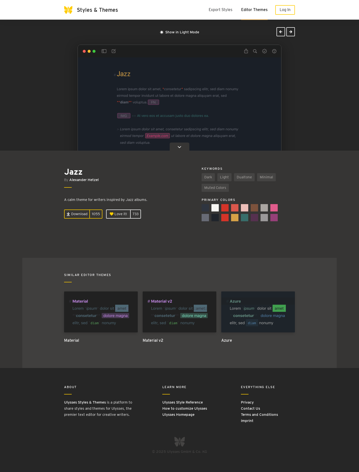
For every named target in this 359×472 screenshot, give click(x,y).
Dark (208, 177)
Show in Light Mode (179, 32)
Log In (285, 9)
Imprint (247, 421)
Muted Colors (215, 187)
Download (77, 214)
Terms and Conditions (259, 414)
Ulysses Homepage (178, 414)
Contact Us (250, 408)
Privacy (247, 402)
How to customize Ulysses (184, 408)
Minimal (266, 177)
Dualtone (244, 177)
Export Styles (220, 9)
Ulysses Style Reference (182, 402)
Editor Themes (254, 9)
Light (224, 177)
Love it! (118, 214)
